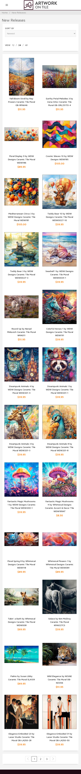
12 (13, 45)
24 (19, 45)
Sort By (9, 28)
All (26, 45)
